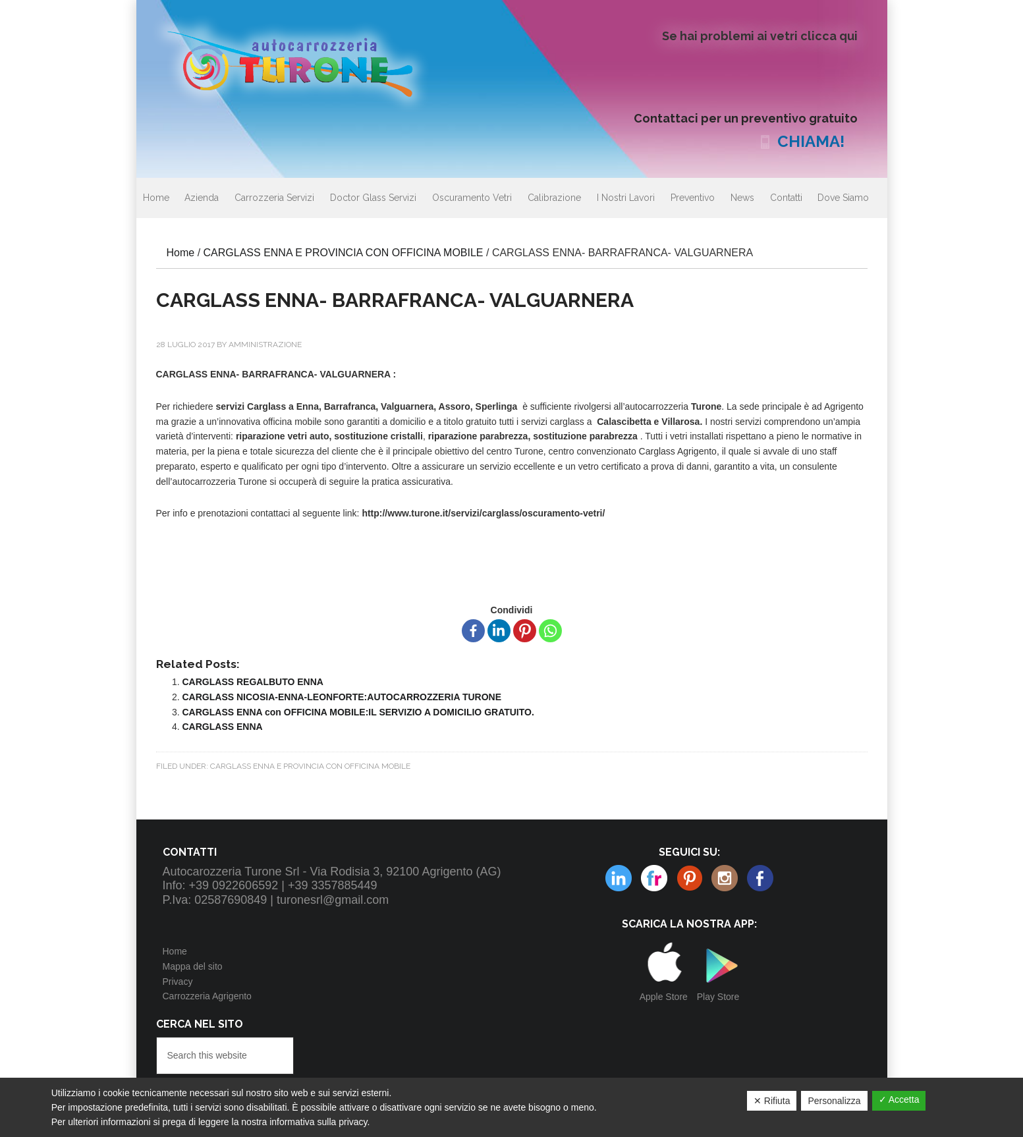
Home (175, 951)
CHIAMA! (810, 141)
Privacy (178, 981)
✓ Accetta (899, 1099)
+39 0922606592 (234, 885)
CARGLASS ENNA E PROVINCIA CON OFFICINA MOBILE (310, 766)
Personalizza (834, 1100)
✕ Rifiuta (772, 1100)
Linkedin (724, 878)
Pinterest (654, 878)
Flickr (618, 878)
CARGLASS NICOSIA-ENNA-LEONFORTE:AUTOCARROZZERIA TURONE (342, 697)
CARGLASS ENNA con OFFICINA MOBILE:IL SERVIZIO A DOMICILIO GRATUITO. (358, 712)
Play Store (718, 996)
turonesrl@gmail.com (333, 899)
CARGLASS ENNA (222, 726)
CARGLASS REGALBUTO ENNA (252, 682)
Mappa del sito (193, 966)
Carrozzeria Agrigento (207, 996)
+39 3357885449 (332, 885)
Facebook (760, 878)
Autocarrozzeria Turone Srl (301, 62)
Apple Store (664, 996)
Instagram (690, 878)
